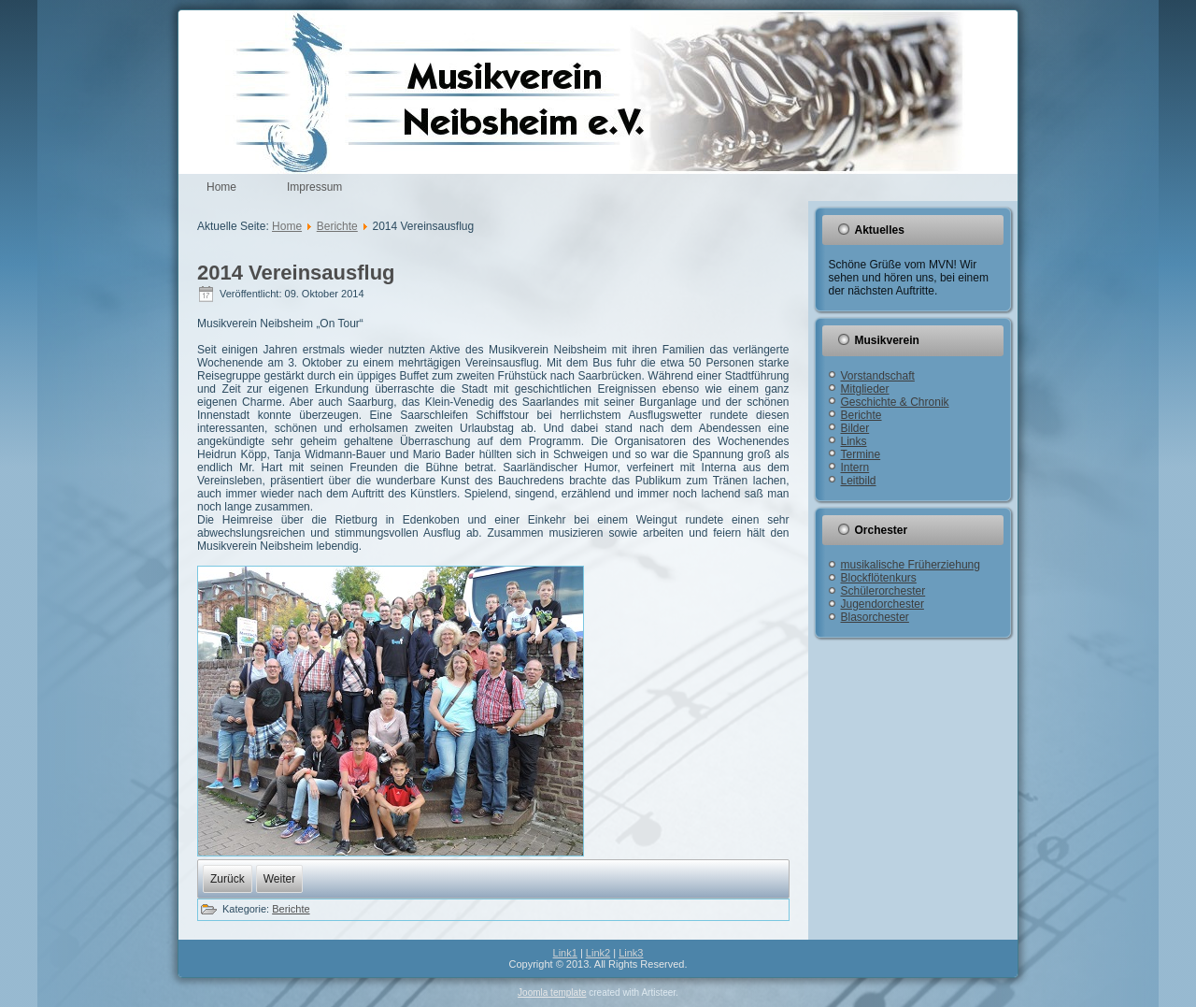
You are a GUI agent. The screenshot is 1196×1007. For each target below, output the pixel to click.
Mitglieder (865, 389)
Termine (861, 454)
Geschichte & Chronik (895, 402)
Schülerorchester (883, 590)
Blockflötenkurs (879, 577)
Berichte (337, 226)
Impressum (314, 187)
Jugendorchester (882, 604)
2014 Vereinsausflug (296, 272)
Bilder (855, 428)
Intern (855, 467)
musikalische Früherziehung (910, 564)
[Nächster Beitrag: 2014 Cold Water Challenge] (279, 879)
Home (221, 187)
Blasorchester (875, 617)
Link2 (598, 952)
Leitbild (858, 480)
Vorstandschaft (878, 375)
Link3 (631, 952)
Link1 (565, 952)
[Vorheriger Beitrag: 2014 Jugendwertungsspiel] (227, 879)
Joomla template (552, 992)
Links (854, 441)
